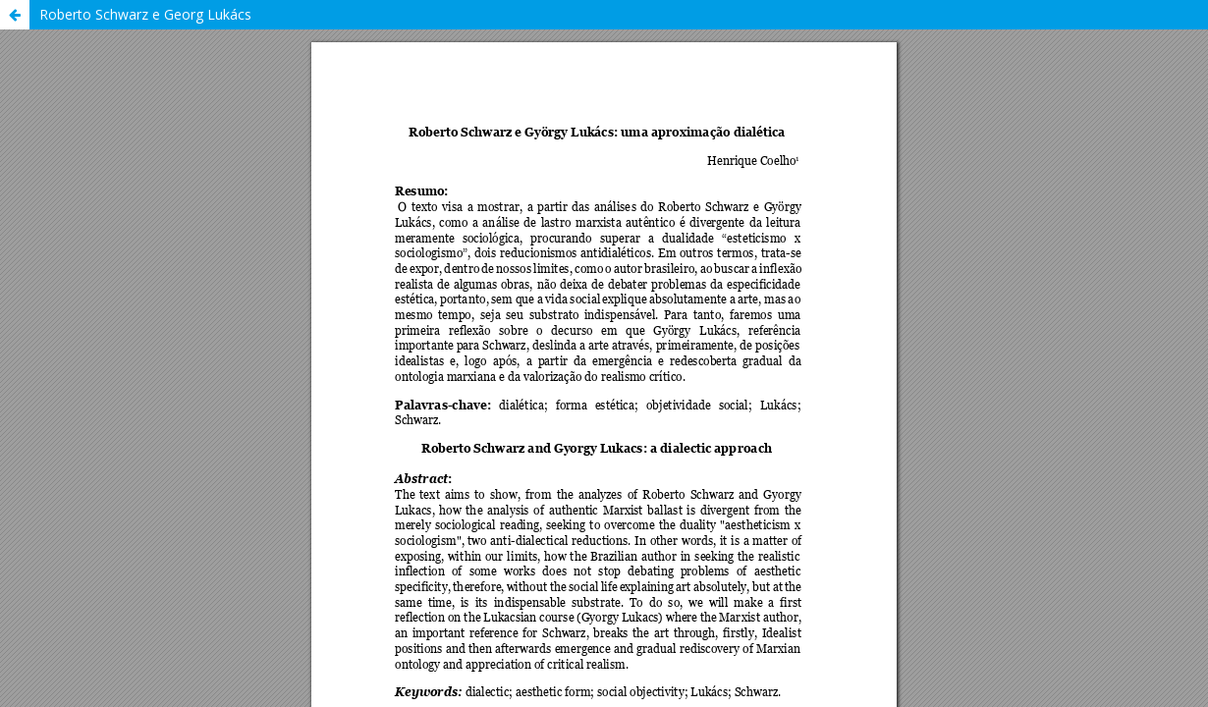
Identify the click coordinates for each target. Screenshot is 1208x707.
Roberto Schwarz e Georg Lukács (145, 14)
